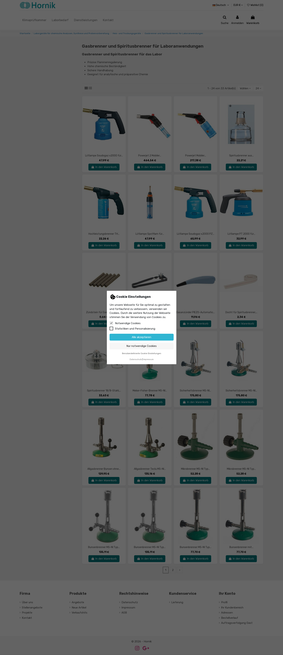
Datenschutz (136, 359)
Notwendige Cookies (125, 323)
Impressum (148, 359)
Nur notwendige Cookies (141, 346)
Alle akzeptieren (141, 337)
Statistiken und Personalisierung (132, 328)
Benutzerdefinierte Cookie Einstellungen (141, 353)
